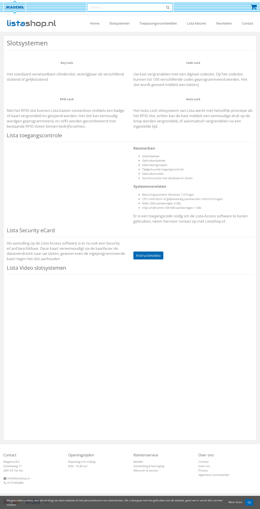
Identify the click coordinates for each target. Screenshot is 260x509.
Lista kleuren (196, 23)
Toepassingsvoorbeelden (158, 23)
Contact (247, 23)
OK (249, 502)
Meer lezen (235, 502)
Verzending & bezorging (148, 466)
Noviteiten (224, 23)
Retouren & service (145, 470)
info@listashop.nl (16, 478)
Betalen (138, 462)
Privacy (203, 470)
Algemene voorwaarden (213, 475)
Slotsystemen (119, 23)
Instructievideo (148, 255)
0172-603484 (13, 483)
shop (31, 23)
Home (94, 23)
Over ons (204, 466)
